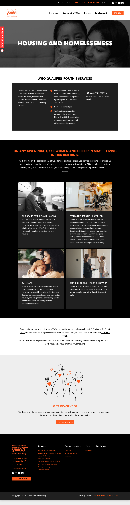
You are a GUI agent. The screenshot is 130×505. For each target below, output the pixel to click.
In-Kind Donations (71, 458)
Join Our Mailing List (21, 484)
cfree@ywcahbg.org (76, 348)
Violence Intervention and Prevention (50, 458)
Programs (53, 13)
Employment (101, 13)
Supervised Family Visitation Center (49, 467)
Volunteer (68, 461)
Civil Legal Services (44, 464)
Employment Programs (45, 472)
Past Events (89, 456)
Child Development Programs (47, 469)
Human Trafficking (44, 461)
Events (87, 13)
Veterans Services (43, 475)
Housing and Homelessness (46, 456)
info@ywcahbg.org (19, 473)
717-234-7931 (17, 470)
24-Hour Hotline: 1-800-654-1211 (87, 3)
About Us (60, 3)
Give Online (68, 456)
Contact (69, 3)
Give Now (117, 13)
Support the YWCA (71, 13)
